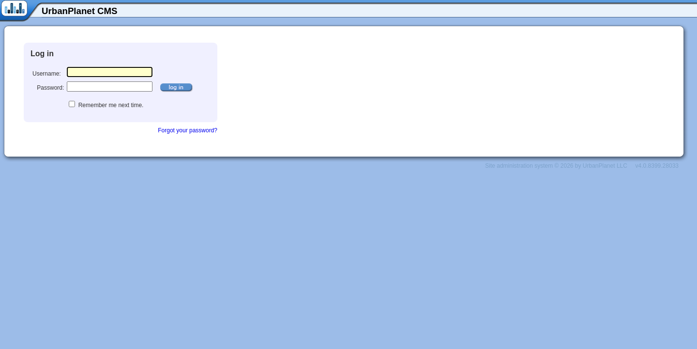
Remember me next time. (109, 105)
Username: (46, 73)
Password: (50, 87)
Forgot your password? (187, 130)
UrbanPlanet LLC (605, 165)
